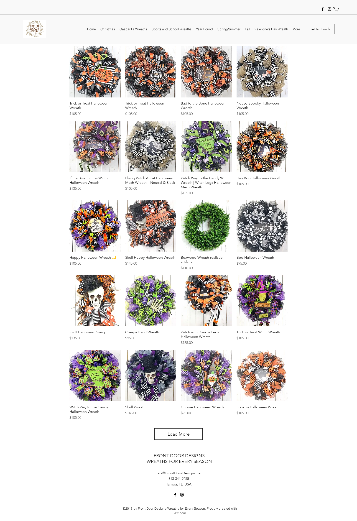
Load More (179, 434)
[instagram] (329, 9)
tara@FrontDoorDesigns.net (179, 473)
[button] (336, 9)
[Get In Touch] (319, 29)
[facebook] (322, 9)
